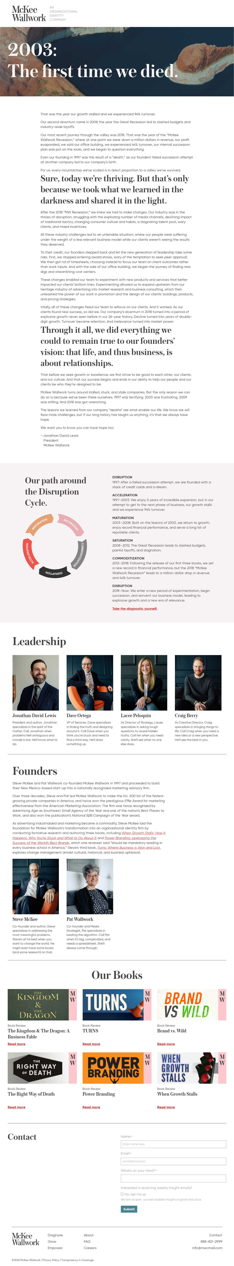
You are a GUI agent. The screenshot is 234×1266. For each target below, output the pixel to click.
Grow (148, 13)
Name (126, 1136)
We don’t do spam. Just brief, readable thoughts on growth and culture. (161, 1199)
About (183, 13)
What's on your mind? (139, 1170)
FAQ (197, 13)
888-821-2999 (211, 1241)
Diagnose (130, 13)
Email (126, 1153)
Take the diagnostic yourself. (134, 608)
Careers (90, 1248)
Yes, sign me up (135, 1194)
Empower (165, 13)
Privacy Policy (51, 1260)
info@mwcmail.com (207, 1248)
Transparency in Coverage (77, 1260)
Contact (212, 13)
